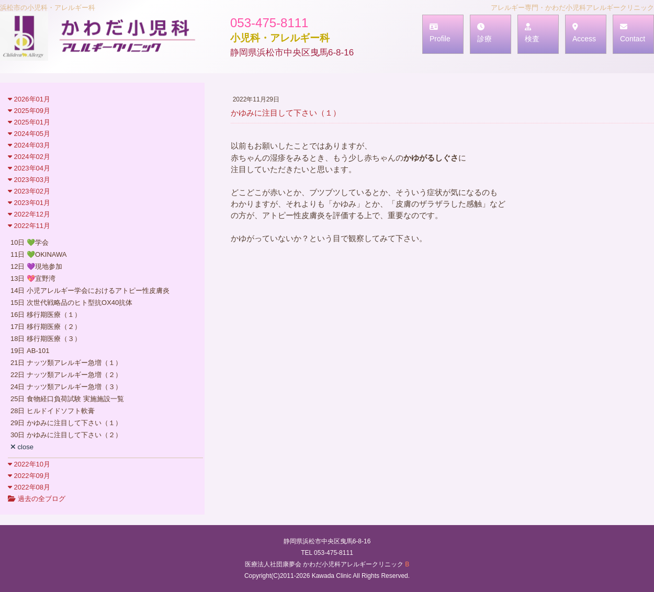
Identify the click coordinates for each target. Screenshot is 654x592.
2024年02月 (29, 157)
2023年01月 (29, 203)
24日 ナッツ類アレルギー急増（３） (66, 387)
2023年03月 (29, 180)
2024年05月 (29, 134)
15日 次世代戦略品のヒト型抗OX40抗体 (71, 302)
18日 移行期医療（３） (45, 339)
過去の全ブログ (36, 499)
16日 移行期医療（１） (45, 314)
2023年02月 (29, 191)
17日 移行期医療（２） (45, 327)
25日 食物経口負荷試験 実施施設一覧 (67, 399)
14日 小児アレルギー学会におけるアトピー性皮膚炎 (90, 290)
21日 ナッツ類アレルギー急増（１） (66, 363)
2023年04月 (29, 168)
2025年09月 (29, 111)
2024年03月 (29, 145)
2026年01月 (29, 99)
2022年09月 (29, 476)
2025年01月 (29, 122)
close (21, 447)
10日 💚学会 (29, 242)
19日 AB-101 (29, 351)
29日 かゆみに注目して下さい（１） (66, 423)
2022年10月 (29, 464)
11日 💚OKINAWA (38, 254)
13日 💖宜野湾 (32, 278)
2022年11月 (29, 226)
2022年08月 (29, 487)
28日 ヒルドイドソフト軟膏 (52, 411)
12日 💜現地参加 (36, 266)
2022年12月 (29, 214)
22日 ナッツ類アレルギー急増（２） (66, 375)
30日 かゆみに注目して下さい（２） (66, 435)
